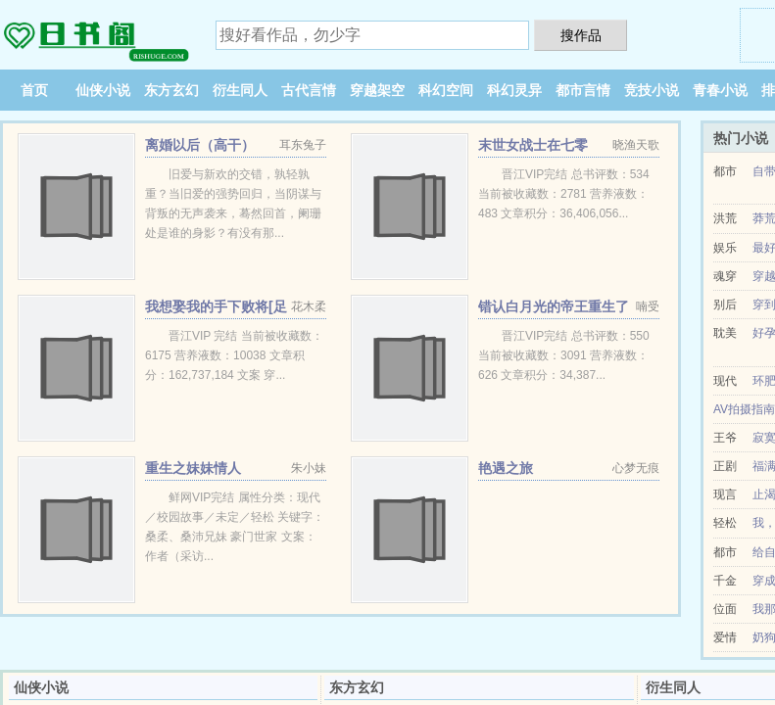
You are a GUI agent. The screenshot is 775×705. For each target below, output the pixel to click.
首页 (34, 90)
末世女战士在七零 (533, 145)
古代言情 (308, 90)
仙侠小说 (102, 90)
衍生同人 (240, 90)
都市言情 (583, 90)
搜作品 (581, 35)
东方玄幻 (171, 90)
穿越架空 (377, 90)
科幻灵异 (514, 90)
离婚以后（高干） (200, 145)
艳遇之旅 (505, 468)
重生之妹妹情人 (193, 468)
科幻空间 (445, 90)
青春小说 (720, 90)
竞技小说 (651, 90)
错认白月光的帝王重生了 (553, 306)
